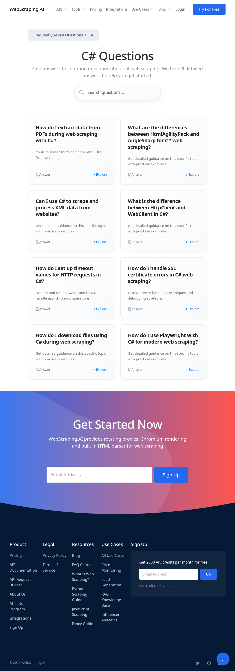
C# (91, 35)
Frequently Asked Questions (58, 35)
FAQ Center (82, 564)
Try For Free (209, 9)
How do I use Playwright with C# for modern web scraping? (163, 338)
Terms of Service (50, 567)
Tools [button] (76, 9)
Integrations (21, 618)
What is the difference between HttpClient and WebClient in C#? (156, 207)
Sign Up (16, 627)
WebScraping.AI (27, 9)
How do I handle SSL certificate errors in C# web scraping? (160, 274)
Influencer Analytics (110, 617)
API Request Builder (20, 582)
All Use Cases (113, 555)
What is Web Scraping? (83, 576)
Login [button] (180, 9)
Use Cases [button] (140, 9)
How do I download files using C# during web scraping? (71, 338)
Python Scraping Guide (79, 594)
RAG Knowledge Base (111, 600)
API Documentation (23, 567)
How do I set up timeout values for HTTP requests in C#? (68, 274)
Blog (76, 555)
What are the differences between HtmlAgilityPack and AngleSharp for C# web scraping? (163, 137)
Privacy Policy (54, 555)
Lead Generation (111, 582)
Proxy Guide (82, 623)
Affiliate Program (17, 606)
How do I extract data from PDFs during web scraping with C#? (68, 134)
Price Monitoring (111, 567)
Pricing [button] (96, 9)
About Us (18, 594)
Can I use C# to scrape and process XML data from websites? (67, 207)
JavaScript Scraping (80, 611)
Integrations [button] (117, 9)
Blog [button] (162, 9)
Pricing (16, 555)
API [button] (59, 9)
